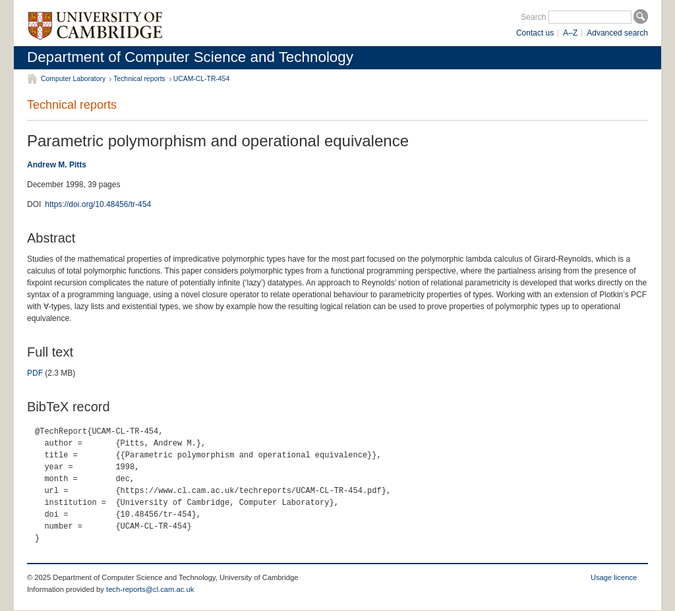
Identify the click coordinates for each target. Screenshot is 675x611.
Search (533, 17)
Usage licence (614, 577)
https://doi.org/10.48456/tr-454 (98, 204)
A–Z (570, 33)
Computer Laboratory (73, 78)
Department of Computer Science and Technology (190, 57)
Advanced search (617, 33)
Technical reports (139, 78)
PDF (35, 373)
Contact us (535, 33)
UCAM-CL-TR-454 (201, 78)
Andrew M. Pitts (56, 164)
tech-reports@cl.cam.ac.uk (150, 589)
